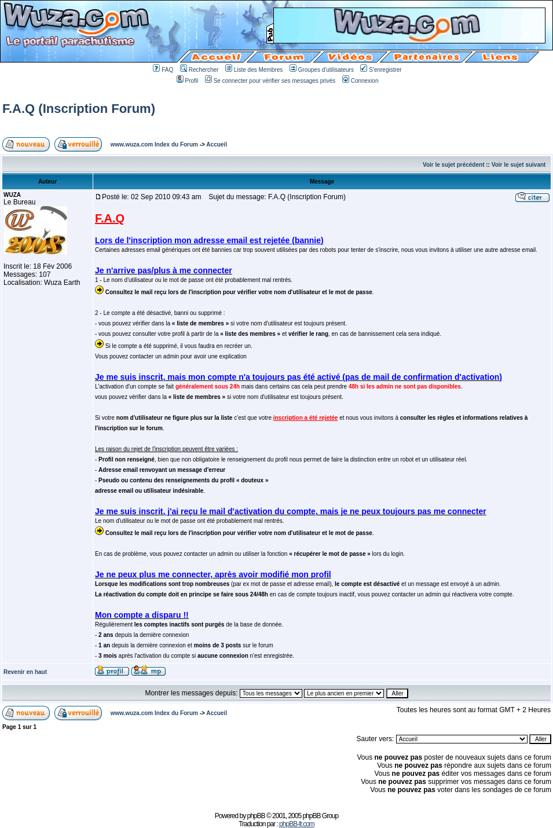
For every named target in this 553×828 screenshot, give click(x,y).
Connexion (360, 81)
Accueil (216, 144)
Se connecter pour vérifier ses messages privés (270, 81)
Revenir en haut (25, 672)
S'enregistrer (380, 70)
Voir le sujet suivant (519, 165)
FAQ (163, 70)
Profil (188, 81)
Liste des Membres (254, 70)
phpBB (256, 816)
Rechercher (199, 70)
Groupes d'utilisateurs (322, 70)
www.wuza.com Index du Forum (154, 144)
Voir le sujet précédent (454, 165)
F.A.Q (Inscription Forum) (78, 108)
